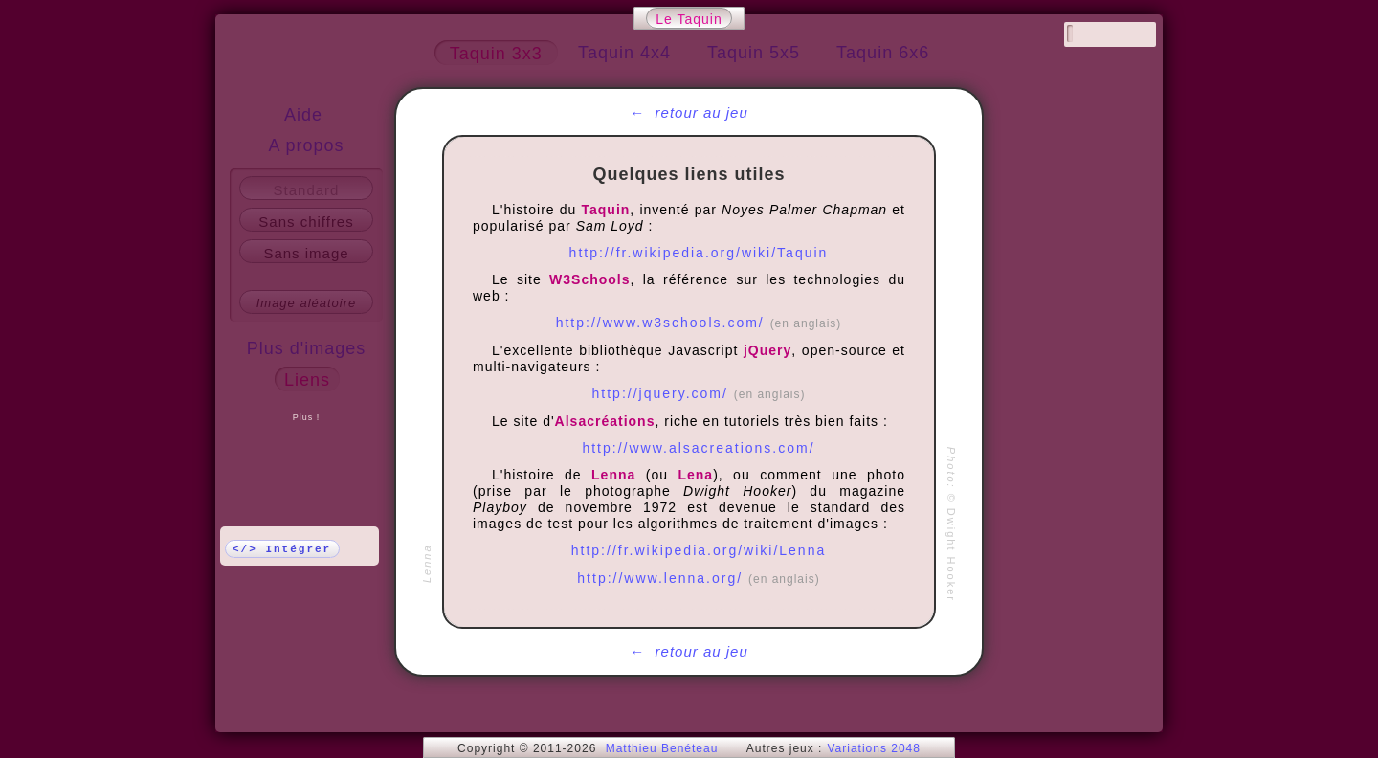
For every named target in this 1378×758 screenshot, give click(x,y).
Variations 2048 (874, 748)
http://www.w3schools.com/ (699, 322)
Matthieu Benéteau (662, 748)
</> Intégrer (282, 549)
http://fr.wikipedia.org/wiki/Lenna (698, 550)
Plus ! (307, 417)
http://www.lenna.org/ (698, 578)
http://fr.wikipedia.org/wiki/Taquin (699, 252)
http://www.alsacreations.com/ (698, 448)
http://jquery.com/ (699, 393)
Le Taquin (689, 19)
